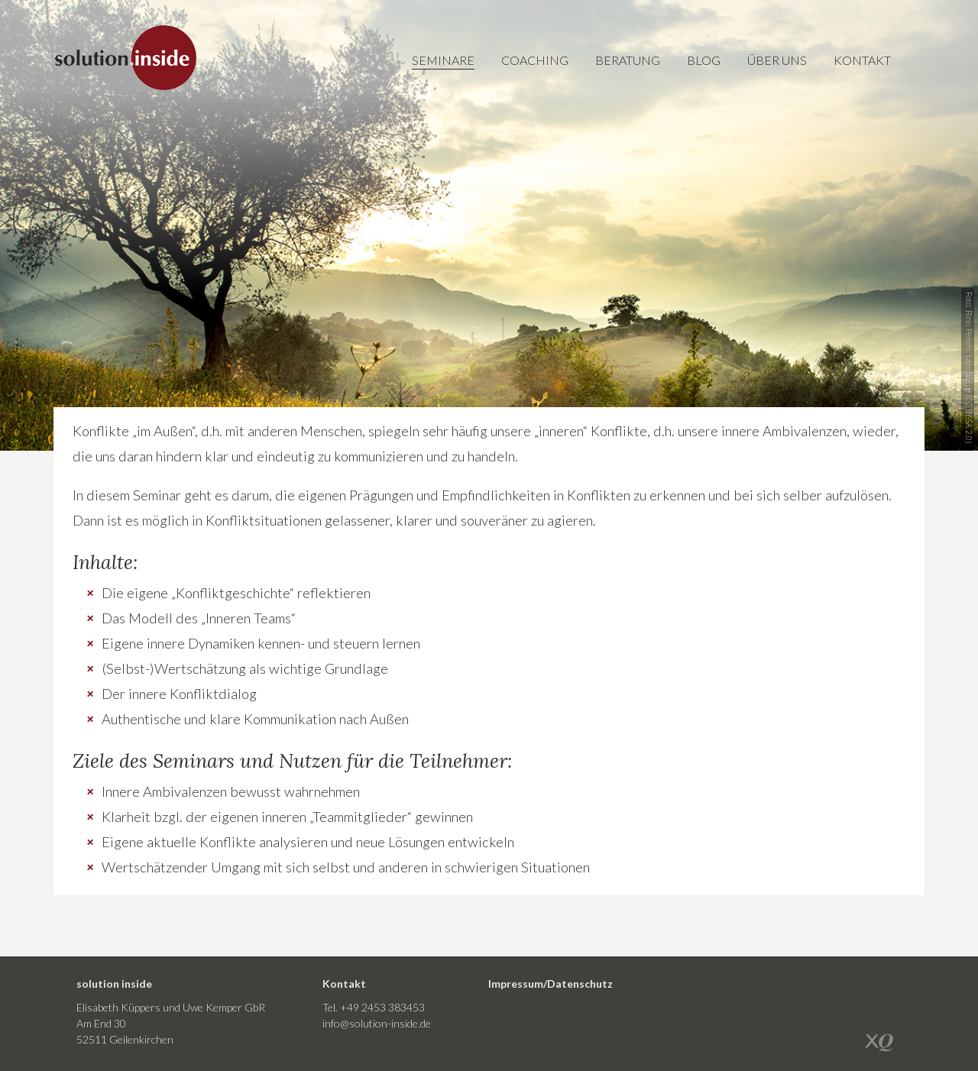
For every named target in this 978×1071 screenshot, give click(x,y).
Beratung (627, 60)
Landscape (968, 374)
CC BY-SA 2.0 (968, 419)
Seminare (443, 60)
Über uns (777, 60)
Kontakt (862, 60)
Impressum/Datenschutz (550, 983)
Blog (704, 60)
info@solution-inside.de (376, 1023)
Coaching (534, 60)
